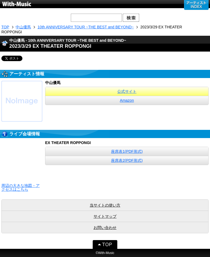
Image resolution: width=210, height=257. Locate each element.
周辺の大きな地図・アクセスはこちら (20, 187)
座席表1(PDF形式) (126, 151)
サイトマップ (105, 216)
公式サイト (126, 91)
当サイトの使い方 (105, 205)
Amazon (127, 100)
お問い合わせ (105, 227)
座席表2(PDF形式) (126, 160)
